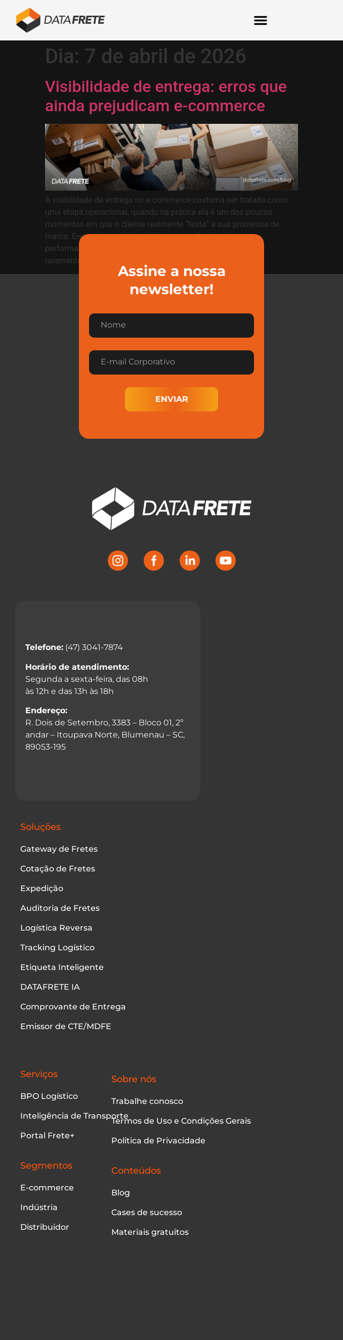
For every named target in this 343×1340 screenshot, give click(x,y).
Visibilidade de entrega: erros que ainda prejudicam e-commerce (166, 96)
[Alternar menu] (260, 20)
